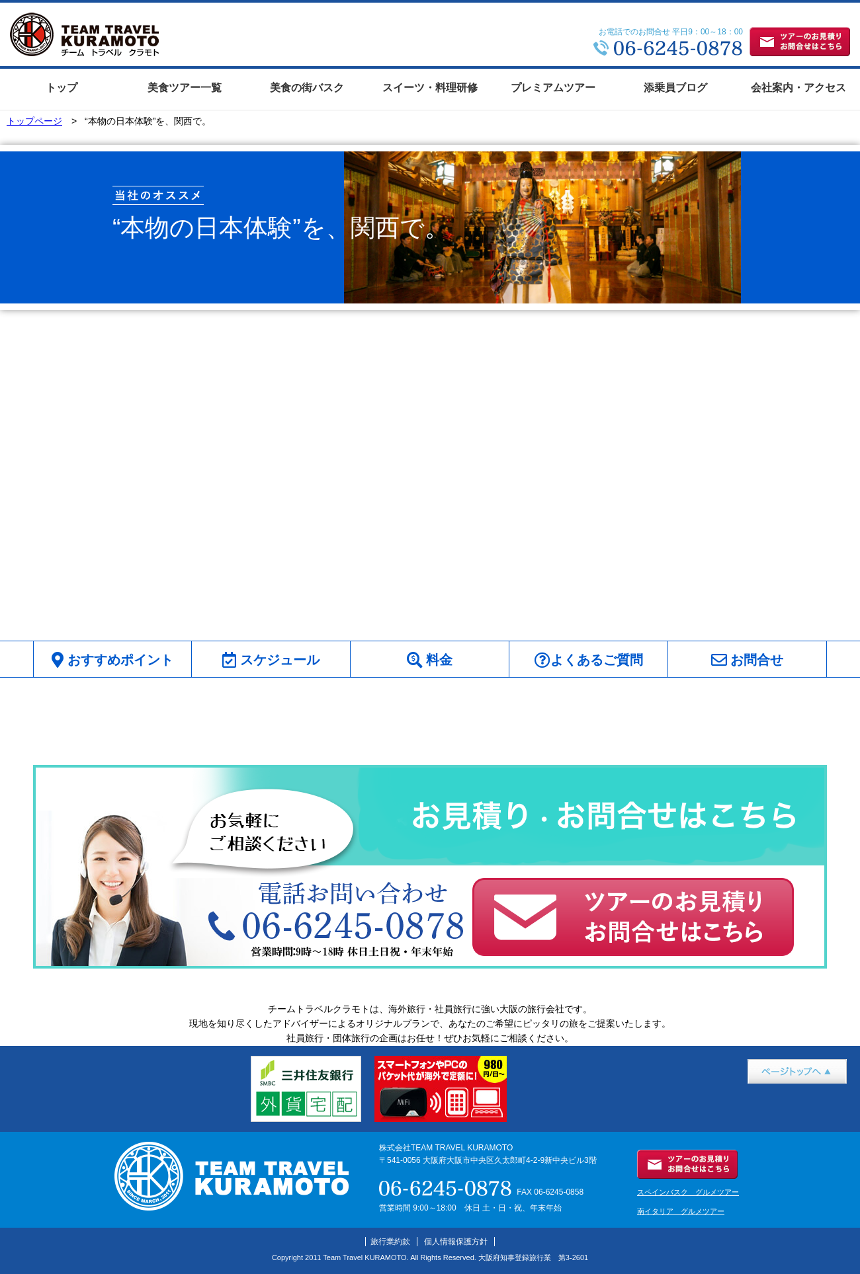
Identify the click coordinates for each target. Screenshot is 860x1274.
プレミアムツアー (553, 87)
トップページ (34, 121)
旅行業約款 (390, 1241)
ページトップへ (780, 1091)
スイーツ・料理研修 (430, 87)
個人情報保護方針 (456, 1241)
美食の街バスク (307, 87)
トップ (61, 87)
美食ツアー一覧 (185, 87)
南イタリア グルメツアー (680, 1211)
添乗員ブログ (675, 87)
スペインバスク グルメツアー (688, 1192)
